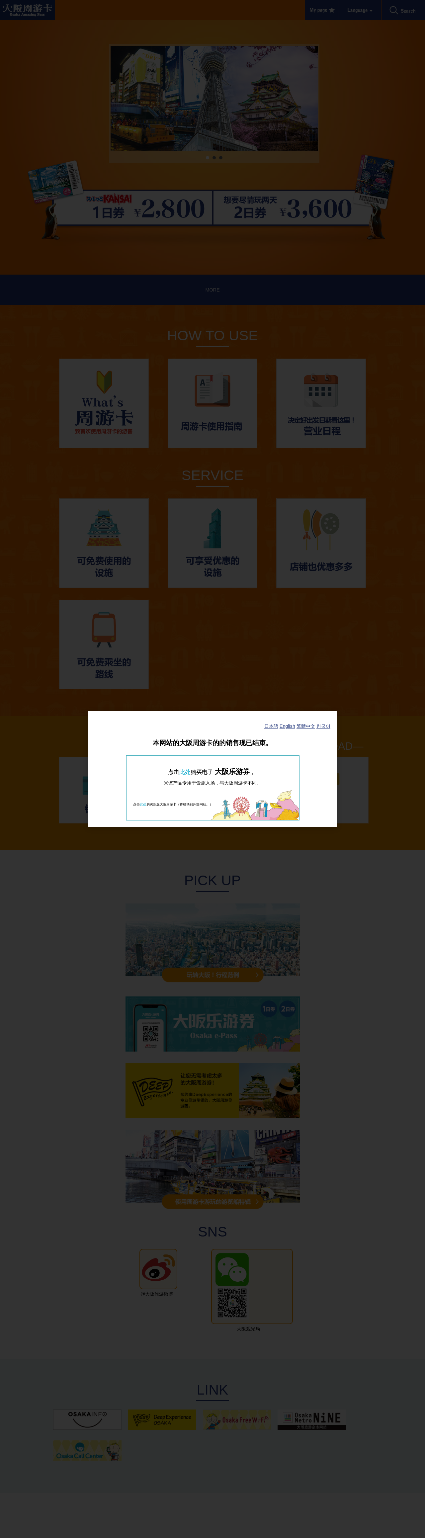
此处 (185, 772)
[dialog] (212, 769)
